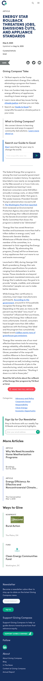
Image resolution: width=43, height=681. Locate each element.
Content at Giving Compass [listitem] (14, 668)
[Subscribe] (38, 432)
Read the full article (22, 389)
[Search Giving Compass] (33, 3)
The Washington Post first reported (21, 204)
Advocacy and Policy (24, 398)
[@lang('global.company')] (4, 3)
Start (7, 146)
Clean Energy (21, 407)
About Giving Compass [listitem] (12, 658)
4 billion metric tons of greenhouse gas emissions (19, 334)
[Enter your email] (22, 432)
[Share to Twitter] (33, 62)
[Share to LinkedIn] (28, 62)
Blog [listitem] (5, 661)
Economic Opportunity (25, 410)
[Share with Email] (39, 62)
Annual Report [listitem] (9, 672)
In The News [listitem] (8, 665)
